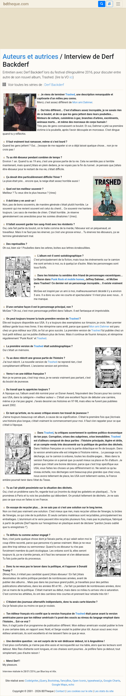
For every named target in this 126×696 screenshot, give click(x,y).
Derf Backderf (54, 85)
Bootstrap (53, 680)
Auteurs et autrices (30, 56)
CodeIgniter (31, 680)
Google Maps (59, 684)
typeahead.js (94, 680)
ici (71, 77)
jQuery (43, 680)
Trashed (70, 94)
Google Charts (111, 680)
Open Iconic (79, 680)
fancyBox (66, 680)
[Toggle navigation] (118, 4)
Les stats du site (104, 691)
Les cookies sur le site (79, 691)
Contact (60, 691)
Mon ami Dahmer (82, 102)
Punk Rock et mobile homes (67, 279)
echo (71, 684)
